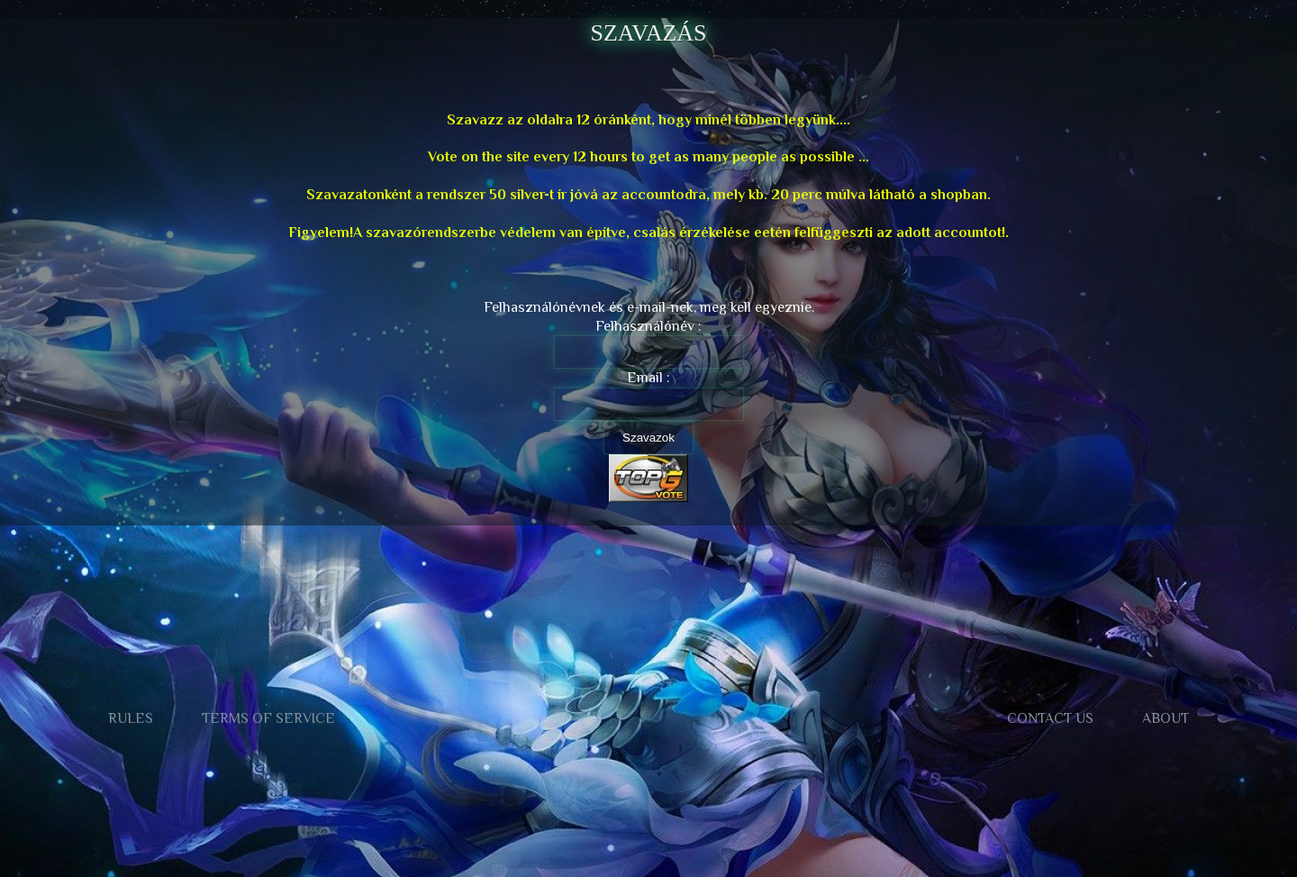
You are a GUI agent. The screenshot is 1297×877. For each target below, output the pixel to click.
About (1165, 718)
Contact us (1050, 718)
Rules (130, 718)
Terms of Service (268, 718)
